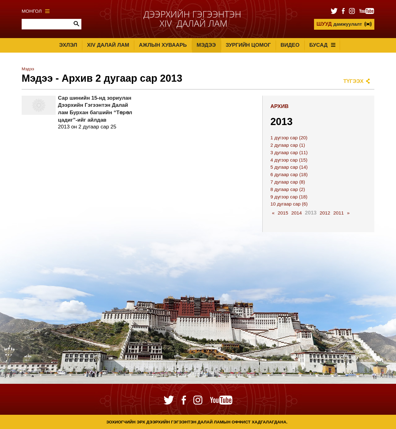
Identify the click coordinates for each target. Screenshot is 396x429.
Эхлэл (68, 45)
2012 (325, 212)
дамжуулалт (339, 24)
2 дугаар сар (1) (287, 145)
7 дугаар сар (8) (287, 181)
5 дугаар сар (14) (289, 167)
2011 (338, 212)
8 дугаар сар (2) (287, 189)
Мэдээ (206, 45)
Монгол (36, 11)
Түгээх (353, 81)
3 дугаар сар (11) (289, 152)
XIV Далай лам (108, 45)
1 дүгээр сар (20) (289, 137)
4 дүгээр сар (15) (289, 159)
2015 (283, 212)
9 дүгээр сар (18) (289, 196)
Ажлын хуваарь (163, 45)
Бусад (322, 45)
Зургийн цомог (248, 45)
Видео (290, 45)
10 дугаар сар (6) (289, 203)
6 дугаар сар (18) (289, 174)
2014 (296, 212)
